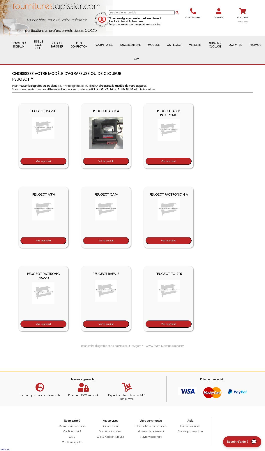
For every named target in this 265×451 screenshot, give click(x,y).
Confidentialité (72, 431)
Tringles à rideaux (18, 45)
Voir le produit (43, 161)
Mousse (154, 45)
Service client (110, 426)
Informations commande (151, 426)
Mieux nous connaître (72, 426)
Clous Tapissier (57, 45)
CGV (72, 436)
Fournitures (104, 45)
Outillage (174, 45)
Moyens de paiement (150, 431)
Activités (235, 45)
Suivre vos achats (151, 436)
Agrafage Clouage (215, 45)
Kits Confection (79, 45)
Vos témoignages (110, 431)
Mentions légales (72, 442)
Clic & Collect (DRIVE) (110, 436)
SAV (136, 59)
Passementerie (130, 45)
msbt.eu (5, 449)
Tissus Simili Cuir (38, 45)
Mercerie (195, 45)
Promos (255, 45)
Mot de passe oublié (190, 431)
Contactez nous (190, 426)
